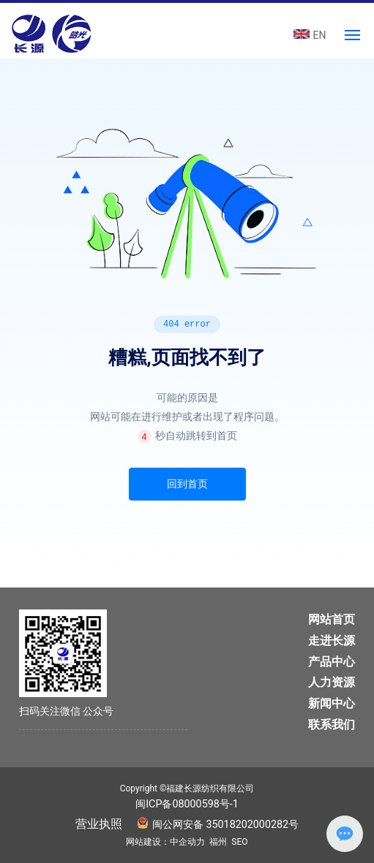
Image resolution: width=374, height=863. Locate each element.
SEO (239, 842)
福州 (218, 842)
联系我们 (331, 724)
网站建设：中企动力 (165, 842)
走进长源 (331, 640)
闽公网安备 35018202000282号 (225, 824)
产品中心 (331, 662)
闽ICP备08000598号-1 (187, 804)
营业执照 (98, 824)
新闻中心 (331, 703)
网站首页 (331, 619)
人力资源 (331, 682)
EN (319, 35)
